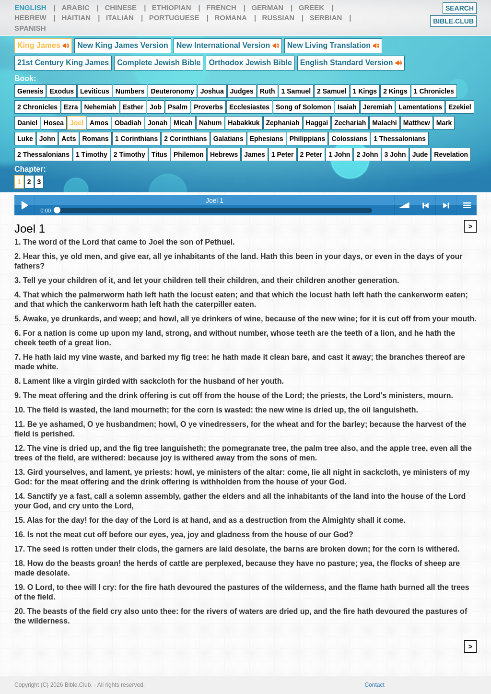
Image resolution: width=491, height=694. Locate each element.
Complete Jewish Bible (158, 63)
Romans (95, 138)
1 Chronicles (434, 91)
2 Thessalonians (43, 154)
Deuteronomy (172, 91)
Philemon (189, 154)
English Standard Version (351, 63)
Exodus (61, 91)
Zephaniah (283, 123)
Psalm (177, 107)
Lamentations (420, 107)
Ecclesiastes (249, 107)
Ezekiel (459, 107)
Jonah (157, 123)
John (47, 138)
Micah (183, 123)
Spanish (30, 28)
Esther (133, 107)
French (221, 7)
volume (405, 205)
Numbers (130, 91)
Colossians (349, 138)
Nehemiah (100, 107)
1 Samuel (296, 91)
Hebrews (224, 154)
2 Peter (311, 154)
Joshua (212, 91)
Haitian (76, 17)
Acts (68, 138)
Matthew (416, 123)
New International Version (227, 45)
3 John (395, 154)
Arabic (75, 7)
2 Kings (395, 91)
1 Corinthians (136, 138)
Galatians (228, 138)
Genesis (30, 91)
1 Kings (365, 91)
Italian (120, 17)
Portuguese (174, 17)
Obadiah (128, 123)
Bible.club (453, 21)
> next (446, 205)
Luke (25, 138)
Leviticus (94, 91)
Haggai (317, 123)
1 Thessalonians (400, 138)
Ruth (267, 91)
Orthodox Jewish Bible (250, 63)
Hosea (54, 123)
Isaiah (347, 107)
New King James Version (122, 45)
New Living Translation (333, 45)
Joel (76, 123)
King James (43, 45)
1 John (339, 154)
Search (459, 8)
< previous (425, 205)
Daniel (27, 123)
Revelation (451, 154)
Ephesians (266, 138)
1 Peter (282, 154)
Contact (375, 685)
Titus (159, 154)
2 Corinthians (185, 138)
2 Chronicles (37, 107)
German (267, 7)
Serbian (326, 17)
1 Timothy (91, 154)
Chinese (121, 7)
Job (156, 107)
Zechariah (350, 123)
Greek (311, 7)
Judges (242, 91)
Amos (99, 123)
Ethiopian (171, 7)
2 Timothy (129, 154)
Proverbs (208, 107)
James (254, 154)
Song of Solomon (303, 107)
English (30, 7)
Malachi (384, 123)
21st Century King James (63, 63)
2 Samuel (331, 91)
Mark (444, 123)
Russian (278, 17)
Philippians (308, 138)
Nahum (210, 123)
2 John (367, 154)
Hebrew (30, 17)
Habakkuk (243, 123)
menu (466, 205)
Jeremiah (377, 107)
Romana (230, 17)
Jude (420, 154)
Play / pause (24, 205)
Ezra (71, 107)
